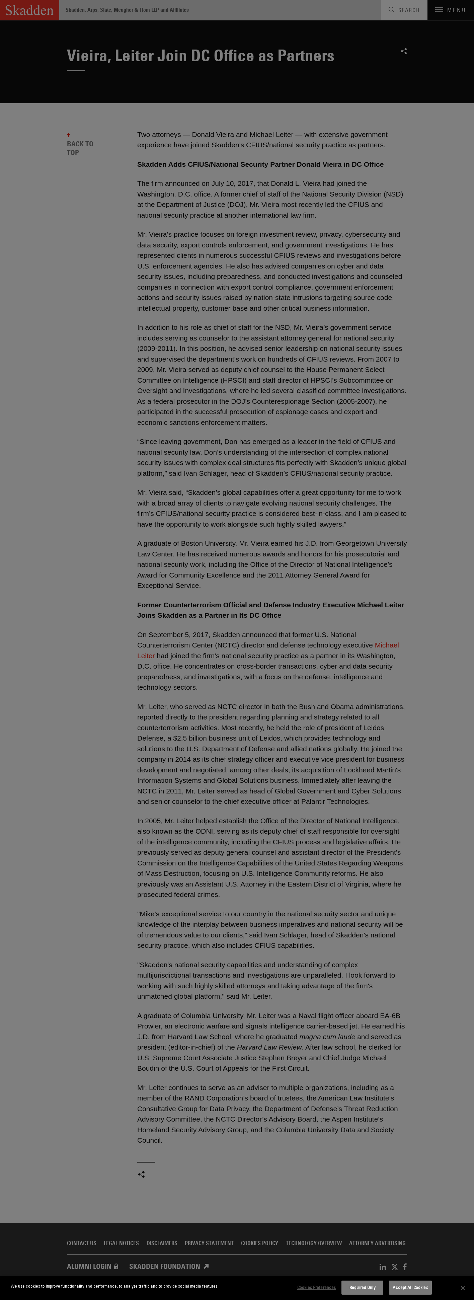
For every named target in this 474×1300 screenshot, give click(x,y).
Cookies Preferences (316, 1287)
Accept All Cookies (410, 1287)
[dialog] (237, 1288)
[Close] (463, 1288)
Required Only (362, 1287)
